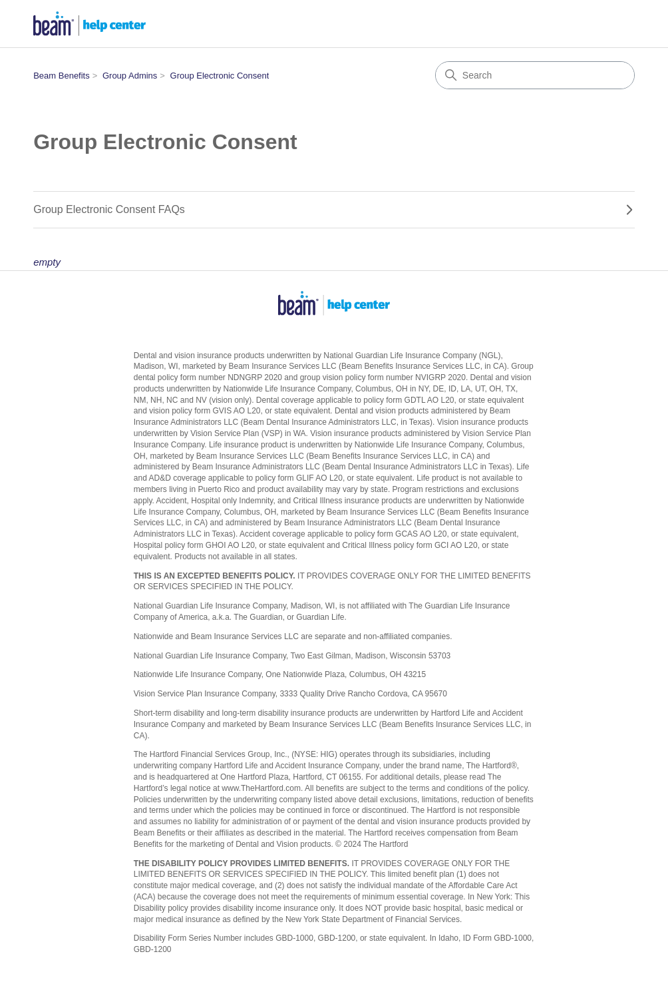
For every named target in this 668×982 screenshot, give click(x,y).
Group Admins (129, 76)
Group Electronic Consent (219, 76)
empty (47, 262)
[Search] (535, 75)
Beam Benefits (61, 76)
